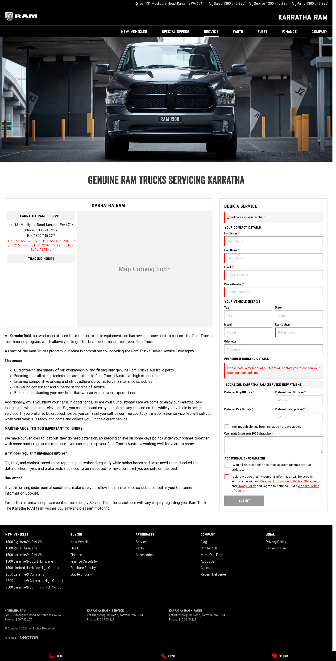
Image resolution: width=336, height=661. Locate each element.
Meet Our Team (212, 555)
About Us (207, 561)
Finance (289, 31)
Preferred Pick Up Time (299, 414)
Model (248, 330)
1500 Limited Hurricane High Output (32, 568)
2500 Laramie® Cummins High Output (34, 581)
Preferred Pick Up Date (248, 414)
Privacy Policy (276, 542)
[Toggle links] (21, 637)
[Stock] (56, 656)
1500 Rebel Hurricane (21, 548)
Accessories (144, 555)
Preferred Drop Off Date (248, 398)
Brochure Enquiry (83, 568)
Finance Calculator (84, 561)
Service (211, 31)
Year (248, 313)
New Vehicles (134, 31)
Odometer (273, 347)
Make (299, 313)
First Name (273, 239)
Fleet (263, 31)
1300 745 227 (47, 230)
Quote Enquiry (81, 574)
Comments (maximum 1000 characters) (273, 443)
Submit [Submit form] (244, 501)
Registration (299, 330)
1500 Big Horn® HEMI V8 (23, 542)
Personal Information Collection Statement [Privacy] (289, 481)
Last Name (273, 256)
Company (319, 31)
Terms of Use (276, 548)
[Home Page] (22, 17)
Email (273, 273)
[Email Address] (41, 245)
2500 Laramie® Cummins (24, 574)
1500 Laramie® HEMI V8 (23, 555)
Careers (206, 568)
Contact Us (209, 548)
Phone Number (273, 289)
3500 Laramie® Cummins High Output (34, 587)
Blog (204, 542)
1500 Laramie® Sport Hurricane (29, 561)
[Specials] (280, 656)
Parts (238, 31)
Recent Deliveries (214, 574)
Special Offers (175, 31)
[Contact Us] (170, 3)
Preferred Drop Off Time (299, 398)
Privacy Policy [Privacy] (246, 486)
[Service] (168, 656)
